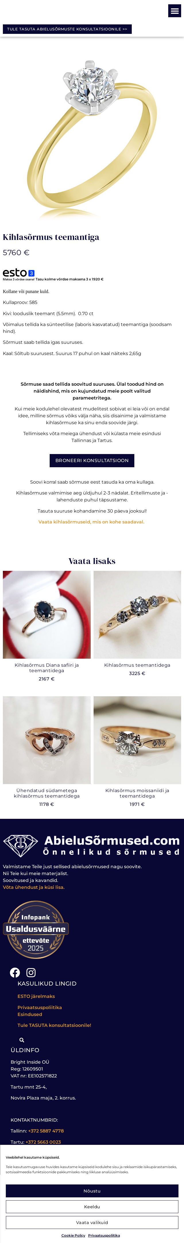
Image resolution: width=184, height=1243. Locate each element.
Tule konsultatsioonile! (54, 1025)
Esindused (30, 1014)
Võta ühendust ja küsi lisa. (34, 887)
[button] (174, 10)
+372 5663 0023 (43, 1142)
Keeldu (92, 1206)
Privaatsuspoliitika (104, 1235)
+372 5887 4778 (46, 1131)
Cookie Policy (73, 1235)
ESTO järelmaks (37, 996)
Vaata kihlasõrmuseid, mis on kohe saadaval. (92, 522)
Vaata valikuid (92, 1222)
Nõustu (92, 1191)
